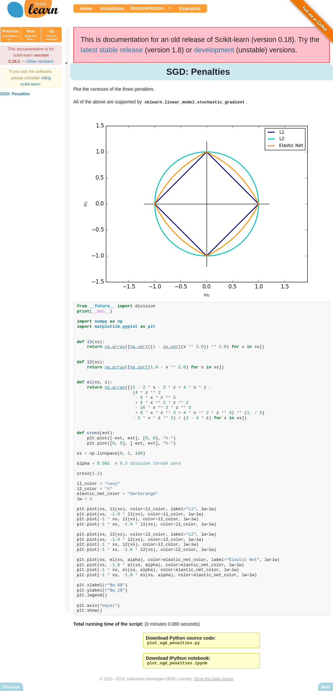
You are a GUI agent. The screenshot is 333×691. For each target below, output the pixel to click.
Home (86, 8)
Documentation (146, 8)
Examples (189, 8)
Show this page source (213, 680)
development (214, 50)
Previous (10, 35)
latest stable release (112, 50)
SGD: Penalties (15, 93)
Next (30, 35)
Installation (112, 8)
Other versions (39, 61)
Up (51, 35)
